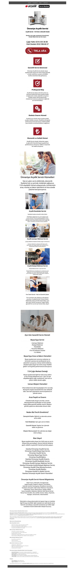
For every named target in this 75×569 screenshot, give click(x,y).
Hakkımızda (46, 2)
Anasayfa (29, 2)
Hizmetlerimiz (35, 2)
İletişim (40, 2)
